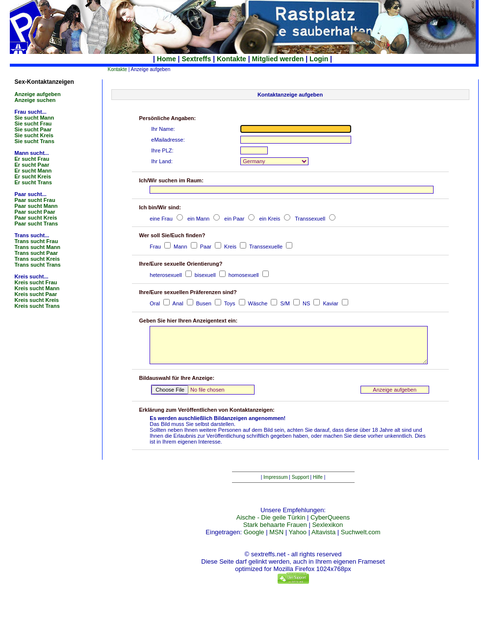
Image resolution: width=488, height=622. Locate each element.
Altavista (323, 541)
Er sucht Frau (32, 159)
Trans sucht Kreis (37, 259)
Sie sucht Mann (34, 118)
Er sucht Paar (32, 165)
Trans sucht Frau (36, 241)
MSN (276, 541)
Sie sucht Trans (34, 141)
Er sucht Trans (33, 182)
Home (166, 59)
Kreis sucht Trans (37, 306)
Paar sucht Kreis (36, 218)
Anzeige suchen (35, 100)
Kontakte (231, 59)
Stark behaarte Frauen (275, 533)
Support (300, 486)
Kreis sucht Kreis (37, 300)
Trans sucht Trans (38, 265)
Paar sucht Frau (35, 200)
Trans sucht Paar (36, 253)
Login (318, 59)
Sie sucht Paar (33, 129)
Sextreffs (196, 59)
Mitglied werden (278, 59)
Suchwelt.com (361, 541)
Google (254, 541)
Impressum (275, 486)
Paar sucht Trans (36, 223)
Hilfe (318, 486)
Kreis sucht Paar (36, 294)
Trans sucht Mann (38, 247)
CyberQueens (330, 526)
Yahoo (297, 541)
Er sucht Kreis (33, 176)
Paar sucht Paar (35, 212)
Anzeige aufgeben (38, 94)
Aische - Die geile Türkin (271, 526)
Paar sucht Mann (36, 206)
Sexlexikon (327, 533)
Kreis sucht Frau (36, 282)
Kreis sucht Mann (37, 288)
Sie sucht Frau (33, 123)
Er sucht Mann (33, 171)
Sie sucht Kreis (34, 135)
